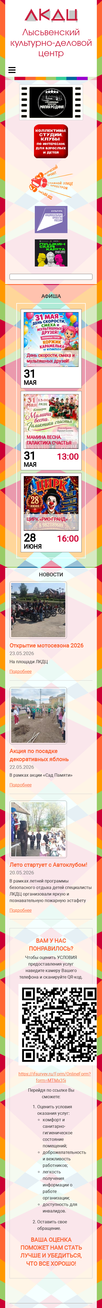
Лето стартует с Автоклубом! (48, 865)
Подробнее (21, 671)
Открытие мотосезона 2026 (47, 645)
